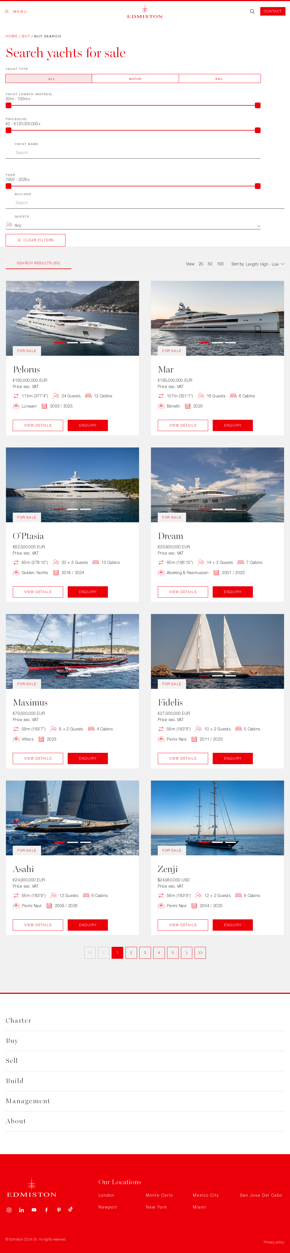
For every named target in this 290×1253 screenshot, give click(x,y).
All (51, 78)
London (107, 1195)
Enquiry (88, 425)
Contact (273, 11)
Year (10, 174)
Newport (108, 1207)
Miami (199, 1207)
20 (201, 263)
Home (12, 36)
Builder (23, 194)
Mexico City (206, 1195)
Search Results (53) (38, 263)
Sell (12, 1061)
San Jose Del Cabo (261, 1195)
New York (156, 1207)
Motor (135, 78)
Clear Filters (35, 240)
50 (210, 263)
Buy (26, 36)
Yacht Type (17, 69)
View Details (38, 425)
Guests (22, 216)
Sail (219, 78)
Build (15, 1081)
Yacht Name (27, 144)
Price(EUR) (16, 119)
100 (220, 263)
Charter (18, 1021)
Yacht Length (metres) (29, 94)
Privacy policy (274, 1242)
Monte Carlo (159, 1195)
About (16, 1121)
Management (28, 1101)
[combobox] (138, 226)
